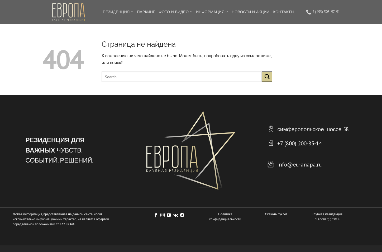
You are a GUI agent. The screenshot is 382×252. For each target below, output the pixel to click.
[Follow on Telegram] (182, 215)
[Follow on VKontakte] (175, 215)
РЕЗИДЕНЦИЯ (118, 12)
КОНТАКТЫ (283, 11)
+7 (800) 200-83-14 (299, 143)
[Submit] (267, 77)
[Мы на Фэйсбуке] (156, 215)
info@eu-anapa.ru (299, 164)
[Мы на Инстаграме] (162, 215)
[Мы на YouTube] (169, 215)
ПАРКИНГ (146, 11)
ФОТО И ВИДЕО (175, 12)
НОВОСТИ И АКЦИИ (251, 11)
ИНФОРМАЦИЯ (212, 12)
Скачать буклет (276, 214)
